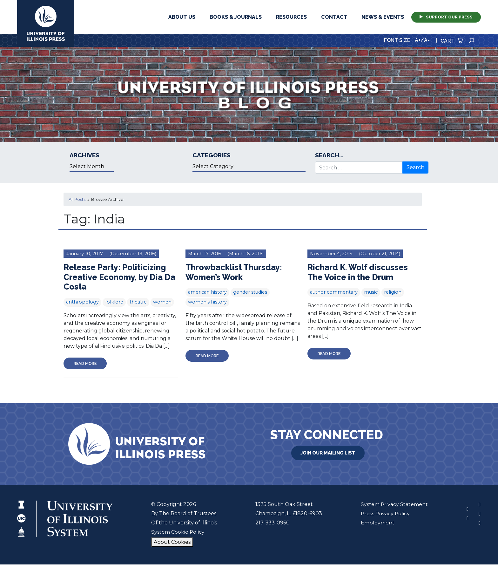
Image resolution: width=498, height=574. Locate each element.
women (162, 302)
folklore (114, 302)
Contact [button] (334, 17)
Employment (377, 523)
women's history (207, 302)
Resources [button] (291, 17)
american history (207, 292)
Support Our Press (446, 17)
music (371, 292)
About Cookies (171, 542)
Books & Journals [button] (236, 17)
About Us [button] (181, 17)
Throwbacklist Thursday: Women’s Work (234, 272)
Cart (452, 41)
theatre (138, 302)
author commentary (334, 292)
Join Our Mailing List (328, 453)
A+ (418, 40)
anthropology (82, 302)
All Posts (77, 199)
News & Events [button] (382, 17)
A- (427, 40)
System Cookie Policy (178, 532)
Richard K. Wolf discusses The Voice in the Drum (358, 272)
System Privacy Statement (394, 504)
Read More (85, 363)
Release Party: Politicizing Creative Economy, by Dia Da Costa (120, 277)
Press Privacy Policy (385, 513)
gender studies (250, 292)
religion (392, 292)
